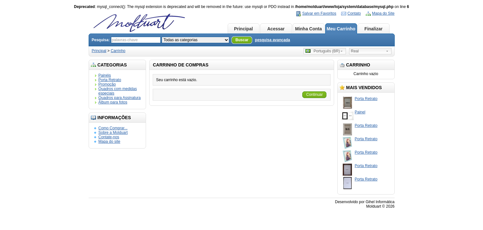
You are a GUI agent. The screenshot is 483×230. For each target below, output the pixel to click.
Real (355, 51)
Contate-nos (109, 137)
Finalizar (373, 28)
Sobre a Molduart (113, 132)
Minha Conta (308, 28)
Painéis (105, 75)
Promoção (107, 84)
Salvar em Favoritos (319, 13)
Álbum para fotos (113, 102)
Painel (360, 112)
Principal (243, 28)
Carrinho (118, 51)
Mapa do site (110, 141)
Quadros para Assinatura (120, 98)
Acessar (276, 28)
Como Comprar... (113, 128)
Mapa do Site (383, 13)
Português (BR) (322, 51)
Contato (354, 13)
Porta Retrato (110, 80)
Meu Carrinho (340, 28)
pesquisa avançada (272, 40)
